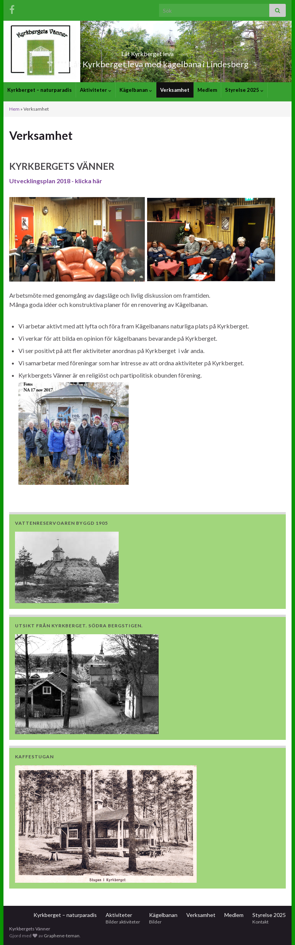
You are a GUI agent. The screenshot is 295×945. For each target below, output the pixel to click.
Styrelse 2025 (244, 90)
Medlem (207, 90)
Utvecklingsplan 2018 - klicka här (55, 180)
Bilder (155, 922)
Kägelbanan (135, 90)
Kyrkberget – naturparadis (39, 90)
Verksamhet (174, 90)
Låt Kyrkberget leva (147, 51)
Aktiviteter (95, 90)
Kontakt (260, 922)
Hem (14, 109)
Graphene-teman (62, 935)
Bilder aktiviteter (123, 922)
